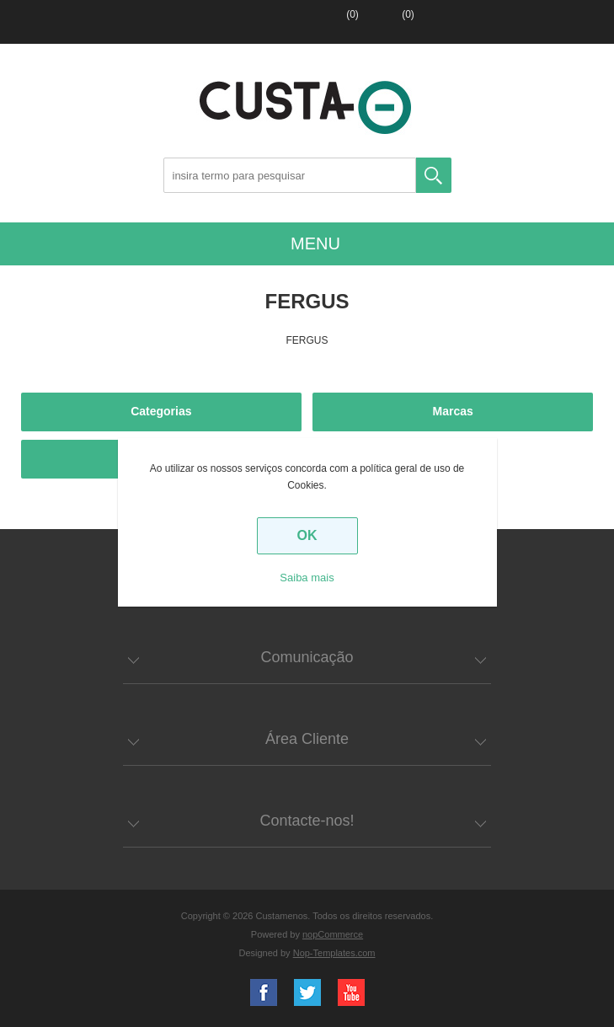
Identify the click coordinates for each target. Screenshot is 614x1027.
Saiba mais (307, 577)
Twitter (307, 992)
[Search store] (289, 175)
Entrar (279, 21)
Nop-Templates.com (334, 953)
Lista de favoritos (331, 21)
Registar (227, 21)
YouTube (351, 992)
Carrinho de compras (386, 21)
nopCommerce (332, 934)
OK (307, 535)
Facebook (263, 992)
